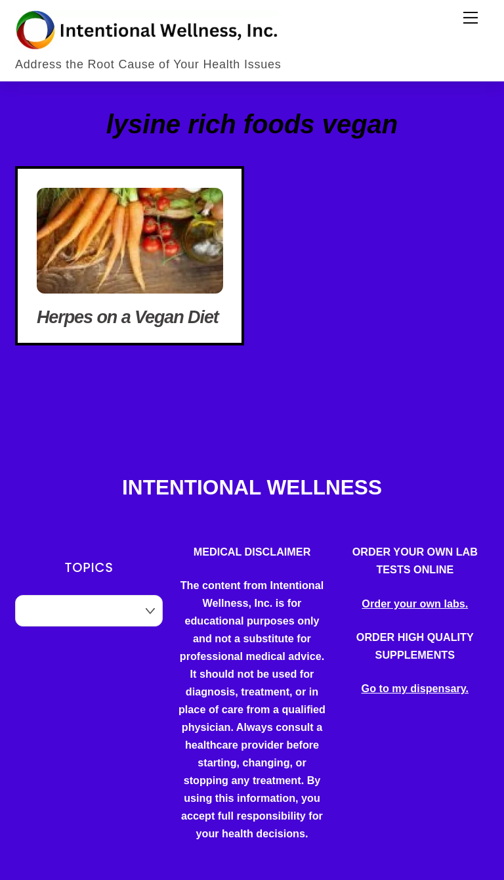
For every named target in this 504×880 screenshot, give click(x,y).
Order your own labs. (415, 603)
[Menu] (470, 18)
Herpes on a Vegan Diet (128, 317)
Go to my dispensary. (415, 688)
